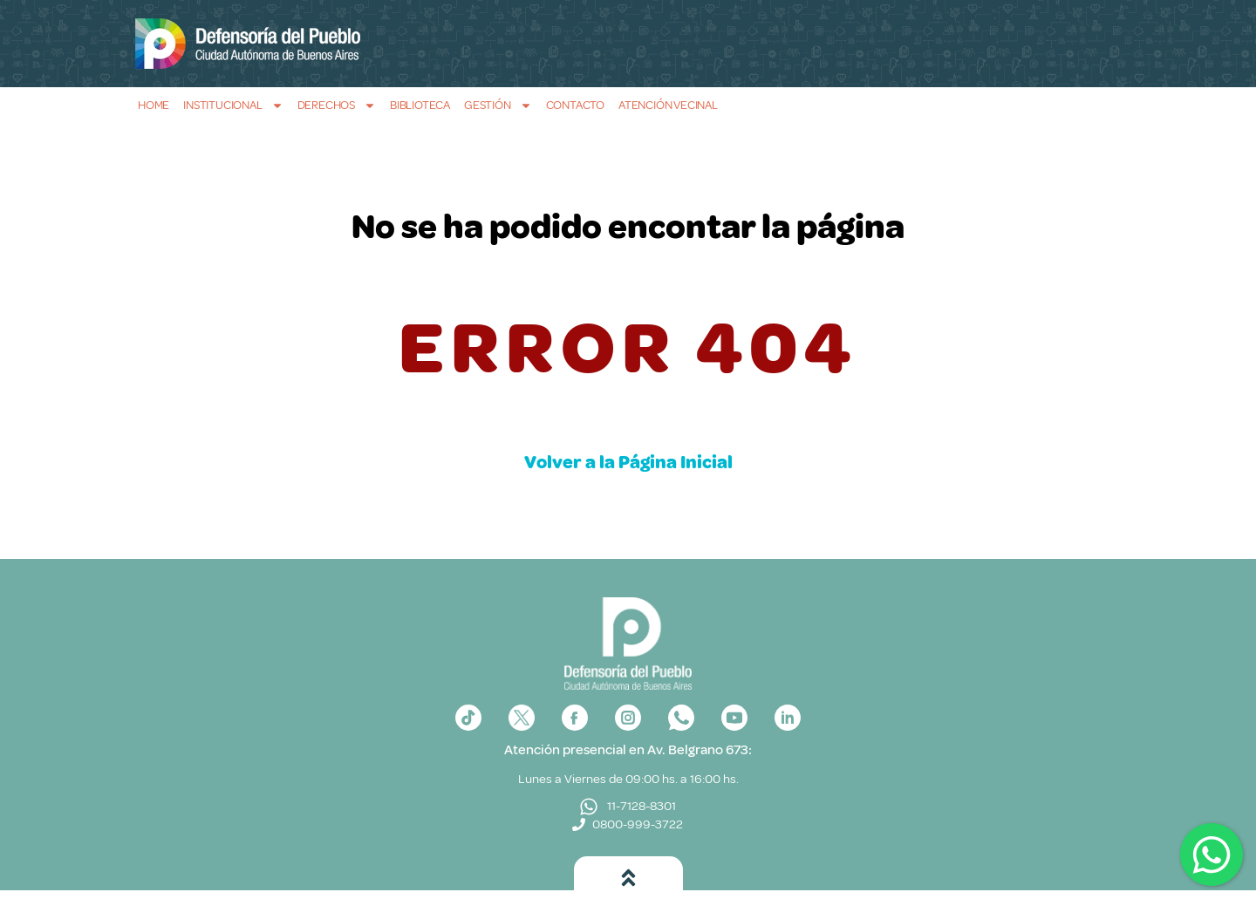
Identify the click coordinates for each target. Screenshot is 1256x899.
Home (153, 105)
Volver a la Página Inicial (628, 462)
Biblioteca (420, 105)
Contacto (575, 105)
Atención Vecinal (668, 105)
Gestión (498, 105)
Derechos (336, 105)
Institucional (233, 105)
